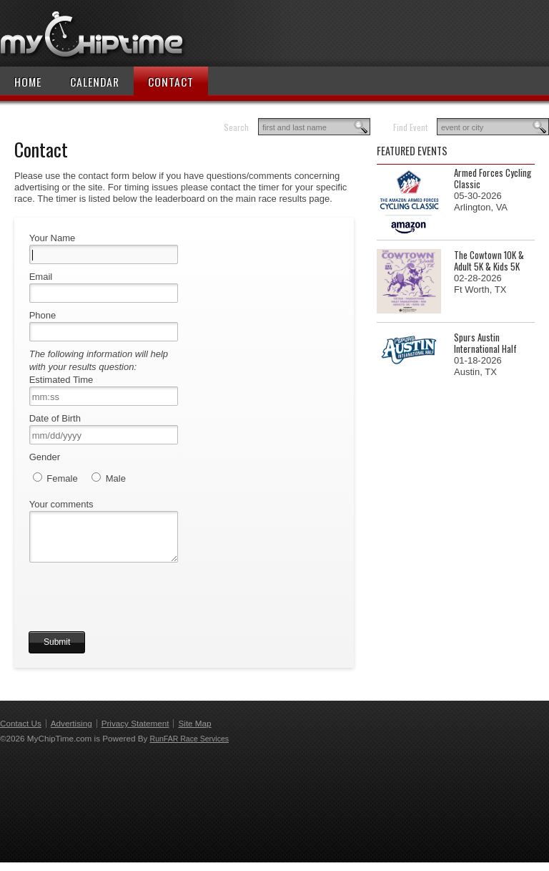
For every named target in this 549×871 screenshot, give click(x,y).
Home (27, 81)
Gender (44, 457)
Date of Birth (55, 418)
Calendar (94, 81)
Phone (42, 315)
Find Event (410, 127)
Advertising (71, 731)
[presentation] (137, 612)
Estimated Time (61, 379)
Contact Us (20, 731)
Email (41, 276)
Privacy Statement (135, 731)
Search (236, 127)
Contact (171, 81)
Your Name (52, 238)
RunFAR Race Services (189, 747)
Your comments (61, 504)
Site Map (194, 731)
